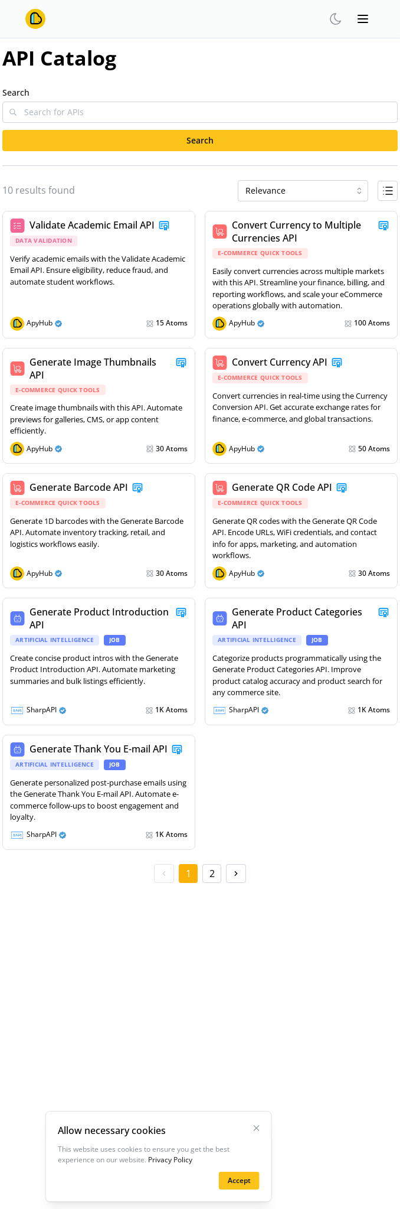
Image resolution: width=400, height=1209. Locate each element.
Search (15, 92)
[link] (98, 274)
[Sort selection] (303, 190)
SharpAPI (42, 710)
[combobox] (303, 190)
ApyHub (40, 323)
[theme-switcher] (335, 19)
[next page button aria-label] (236, 873)
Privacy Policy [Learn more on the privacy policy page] (170, 1160)
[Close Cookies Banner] (256, 1128)
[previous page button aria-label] (164, 873)
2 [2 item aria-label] (212, 873)
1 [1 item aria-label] (188, 873)
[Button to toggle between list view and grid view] (388, 191)
